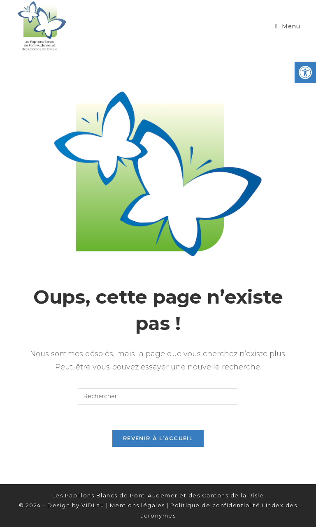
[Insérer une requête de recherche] (158, 396)
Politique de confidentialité (215, 505)
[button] (305, 72)
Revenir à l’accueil (158, 438)
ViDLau (92, 505)
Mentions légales (137, 505)
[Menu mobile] (287, 26)
